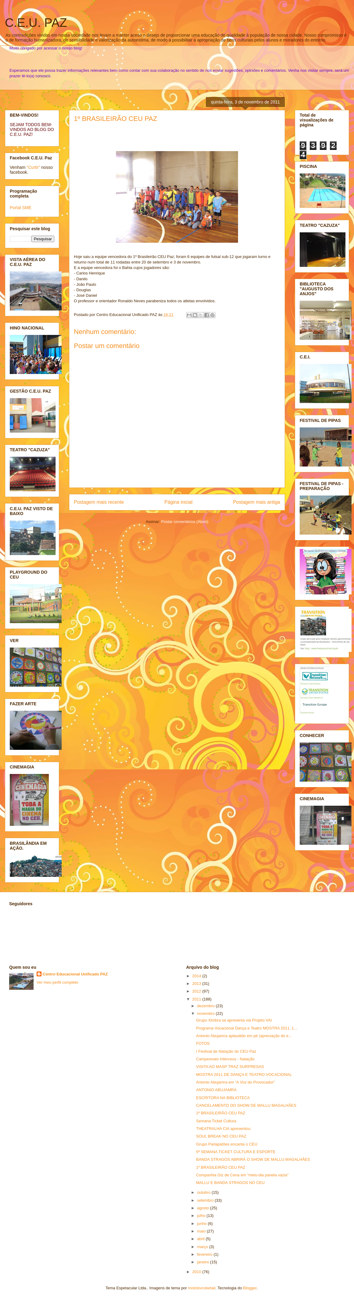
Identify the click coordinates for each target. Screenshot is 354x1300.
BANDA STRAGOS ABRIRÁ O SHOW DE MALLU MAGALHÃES (253, 1159)
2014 (197, 976)
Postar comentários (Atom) (184, 521)
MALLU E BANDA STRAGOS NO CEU (230, 1182)
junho (202, 1223)
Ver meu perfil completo (57, 982)
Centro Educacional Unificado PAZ (75, 974)
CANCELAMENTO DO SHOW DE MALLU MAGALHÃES (246, 1105)
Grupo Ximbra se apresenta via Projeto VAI (234, 1020)
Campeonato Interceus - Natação (225, 1059)
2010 (197, 1271)
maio (202, 1231)
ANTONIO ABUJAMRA (216, 1090)
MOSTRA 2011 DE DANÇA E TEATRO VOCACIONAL (244, 1074)
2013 (197, 983)
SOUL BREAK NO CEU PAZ (221, 1136)
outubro (204, 1192)
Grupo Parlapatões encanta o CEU (226, 1144)
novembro (206, 1013)
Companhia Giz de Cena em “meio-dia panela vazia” (242, 1175)
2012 (197, 991)
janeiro (203, 1262)
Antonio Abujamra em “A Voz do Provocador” (235, 1082)
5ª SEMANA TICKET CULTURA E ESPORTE (235, 1151)
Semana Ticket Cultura (216, 1121)
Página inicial (178, 502)
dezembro (206, 1006)
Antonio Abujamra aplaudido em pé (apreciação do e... (244, 1035)
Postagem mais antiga (256, 502)
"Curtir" (33, 167)
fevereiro (205, 1254)
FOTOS (203, 1043)
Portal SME (20, 207)
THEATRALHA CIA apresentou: (223, 1128)
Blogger (250, 1288)
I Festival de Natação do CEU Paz (226, 1051)
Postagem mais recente (99, 502)
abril (201, 1238)
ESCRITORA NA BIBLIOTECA (223, 1097)
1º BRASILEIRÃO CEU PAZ (115, 118)
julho (202, 1215)
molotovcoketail (201, 1288)
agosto (203, 1208)
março (203, 1246)
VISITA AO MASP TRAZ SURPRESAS (230, 1066)
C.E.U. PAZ (36, 22)
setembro (206, 1200)
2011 (197, 999)
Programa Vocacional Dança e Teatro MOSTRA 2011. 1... (246, 1028)
